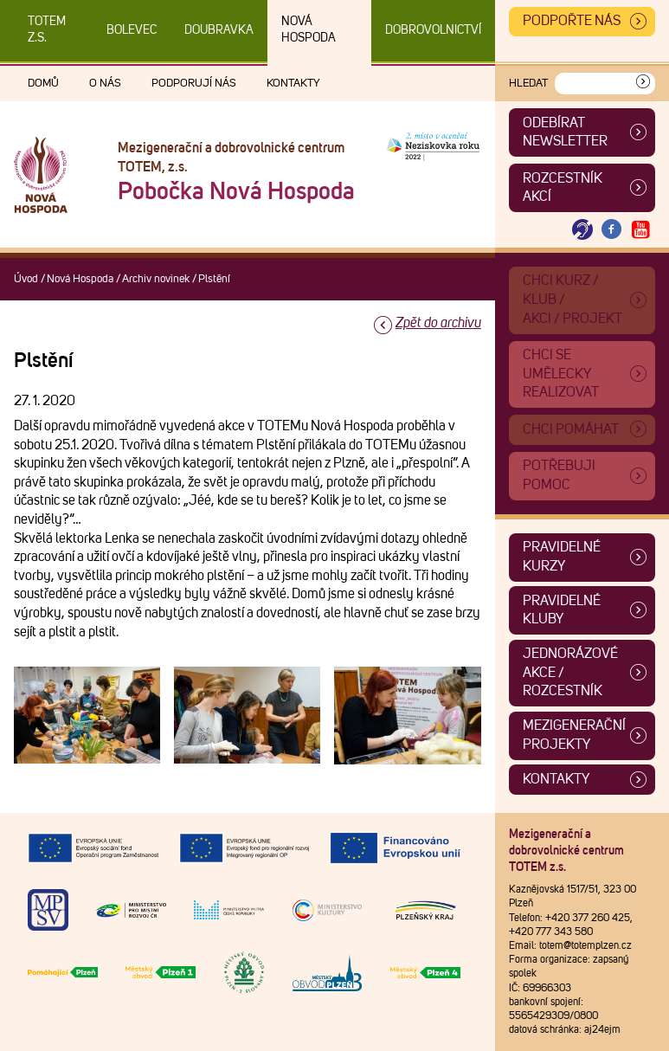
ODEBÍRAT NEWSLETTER (565, 132)
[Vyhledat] (643, 83)
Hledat (528, 83)
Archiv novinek (156, 279)
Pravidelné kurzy (562, 556)
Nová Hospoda (308, 30)
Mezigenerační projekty (574, 735)
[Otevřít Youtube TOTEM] (640, 230)
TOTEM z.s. (47, 30)
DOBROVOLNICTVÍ (433, 30)
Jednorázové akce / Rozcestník (570, 672)
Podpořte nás (572, 21)
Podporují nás (193, 83)
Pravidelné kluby (562, 610)
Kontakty (293, 83)
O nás (105, 83)
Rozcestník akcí (562, 187)
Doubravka (219, 30)
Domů (43, 83)
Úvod (26, 279)
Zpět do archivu (438, 323)
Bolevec (131, 30)
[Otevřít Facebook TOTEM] (612, 230)
